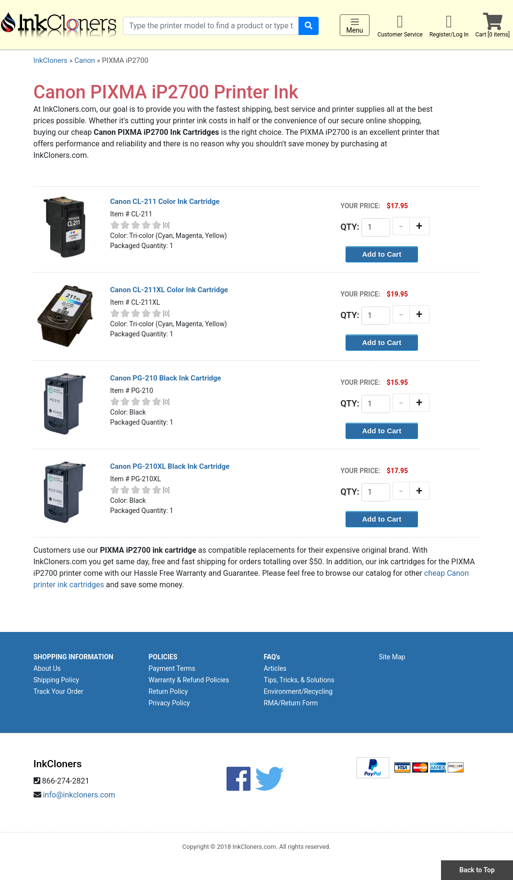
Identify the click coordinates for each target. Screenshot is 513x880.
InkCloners (51, 60)
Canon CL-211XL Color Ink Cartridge (169, 289)
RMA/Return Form (291, 703)
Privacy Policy (169, 703)
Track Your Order (59, 691)
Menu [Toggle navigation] (354, 25)
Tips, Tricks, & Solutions (299, 680)
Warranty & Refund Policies (189, 680)
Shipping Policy (56, 680)
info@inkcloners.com (79, 794)
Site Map (392, 657)
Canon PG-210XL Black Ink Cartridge (170, 466)
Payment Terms (172, 668)
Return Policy (168, 691)
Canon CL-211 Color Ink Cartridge (165, 201)
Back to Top (477, 870)
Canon (84, 60)
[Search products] (211, 26)
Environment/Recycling (298, 691)
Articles (275, 668)
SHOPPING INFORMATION (74, 657)
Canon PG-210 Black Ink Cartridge (165, 378)
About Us (47, 668)
